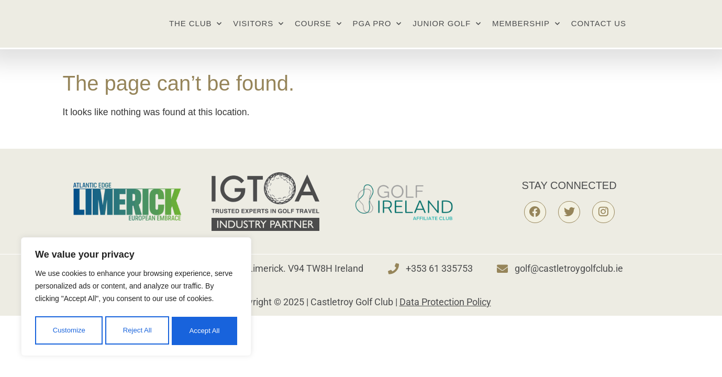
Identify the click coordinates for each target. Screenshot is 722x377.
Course (318, 32)
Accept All (205, 333)
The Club (195, 32)
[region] (136, 301)
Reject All (137, 333)
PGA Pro (377, 32)
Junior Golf (447, 32)
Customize (68, 333)
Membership (526, 32)
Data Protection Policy (445, 318)
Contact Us (598, 31)
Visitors (258, 32)
